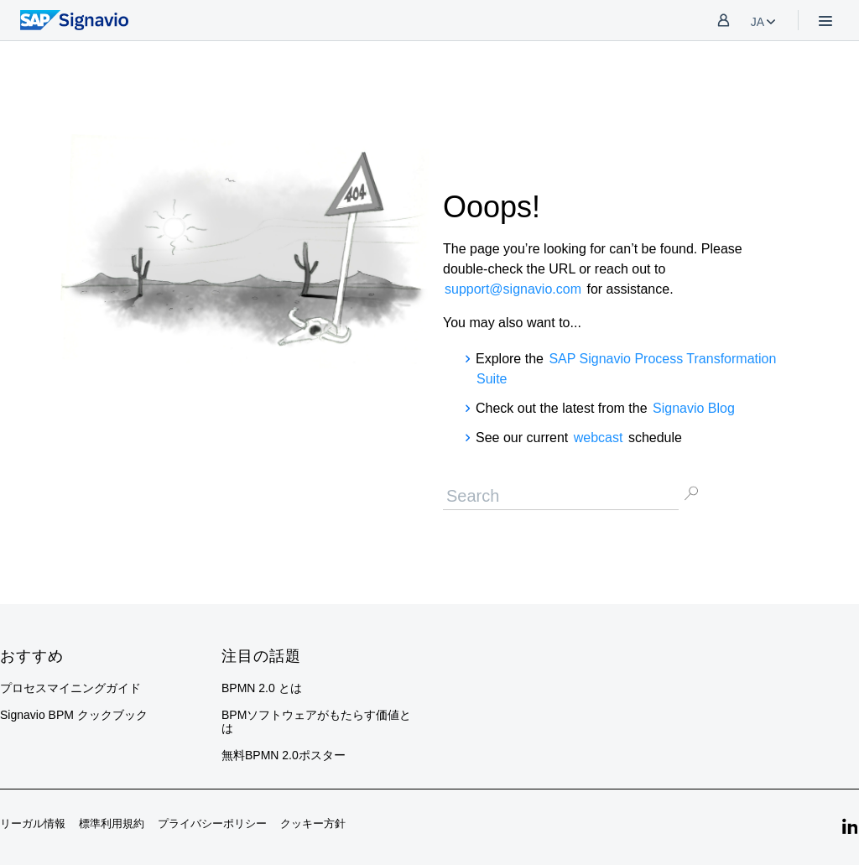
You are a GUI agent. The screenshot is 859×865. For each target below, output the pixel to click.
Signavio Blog (694, 408)
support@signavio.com (513, 289)
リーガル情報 (32, 823)
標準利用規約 (111, 823)
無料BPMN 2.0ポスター (283, 755)
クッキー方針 (313, 823)
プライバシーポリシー (212, 823)
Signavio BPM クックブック (74, 715)
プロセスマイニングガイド (70, 688)
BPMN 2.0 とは (261, 688)
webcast (598, 437)
